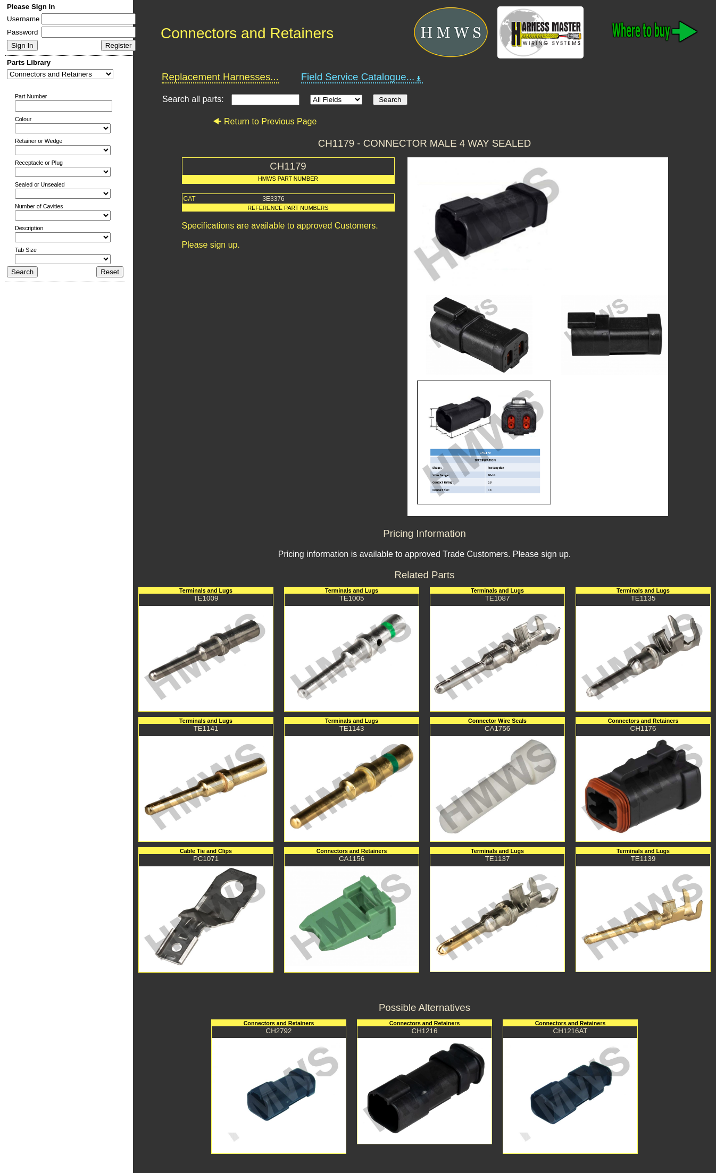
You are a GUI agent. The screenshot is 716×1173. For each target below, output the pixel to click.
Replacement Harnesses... (220, 76)
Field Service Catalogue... (362, 77)
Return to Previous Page (265, 121)
